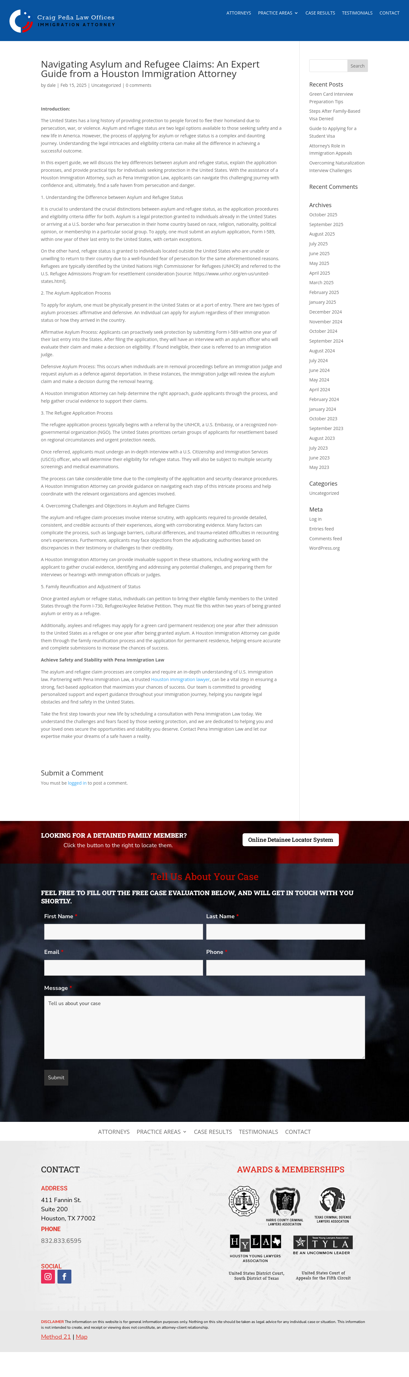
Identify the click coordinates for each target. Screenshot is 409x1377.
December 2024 (325, 312)
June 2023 (319, 458)
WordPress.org (324, 548)
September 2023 (326, 428)
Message (58, 988)
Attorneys (238, 13)
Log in (315, 519)
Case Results (320, 13)
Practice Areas (275, 13)
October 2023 (323, 419)
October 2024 (323, 331)
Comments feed (325, 539)
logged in (77, 783)
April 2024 (319, 389)
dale (51, 85)
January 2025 (322, 302)
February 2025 (324, 292)
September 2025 (326, 224)
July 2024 (318, 360)
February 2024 (324, 399)
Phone (216, 952)
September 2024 (326, 341)
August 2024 (322, 351)
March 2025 (321, 282)
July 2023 (318, 448)
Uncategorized (106, 85)
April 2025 (319, 273)
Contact (390, 13)
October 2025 (323, 215)
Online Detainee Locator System (290, 839)
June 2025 (319, 253)
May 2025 (319, 263)
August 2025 (322, 234)
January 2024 (322, 409)
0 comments (138, 85)
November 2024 (325, 322)
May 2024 (319, 380)
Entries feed (321, 529)
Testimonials (357, 13)
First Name (60, 916)
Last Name (222, 916)
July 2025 (318, 244)
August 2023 (322, 438)
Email (53, 952)
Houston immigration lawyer (180, 679)
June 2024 (319, 370)
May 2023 (319, 467)
